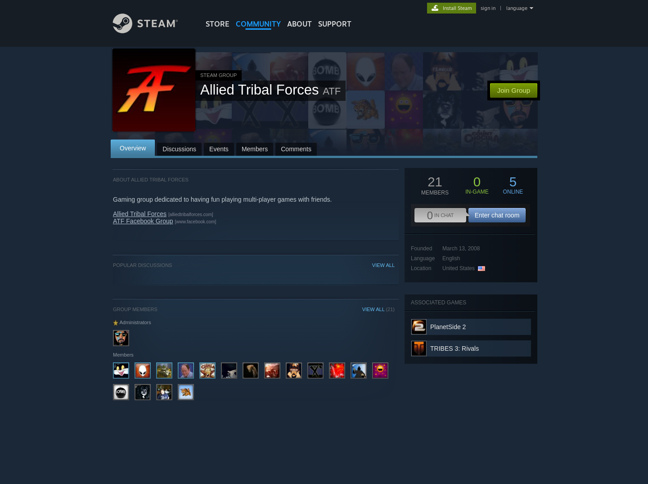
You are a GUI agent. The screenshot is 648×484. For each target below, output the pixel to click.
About (299, 23)
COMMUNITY (258, 23)
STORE (218, 23)
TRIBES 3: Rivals (454, 348)
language (516, 8)
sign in (488, 8)
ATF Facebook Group (143, 221)
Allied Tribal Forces (139, 213)
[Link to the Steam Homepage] (152, 31)
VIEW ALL (383, 265)
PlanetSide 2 (448, 326)
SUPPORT (334, 23)
